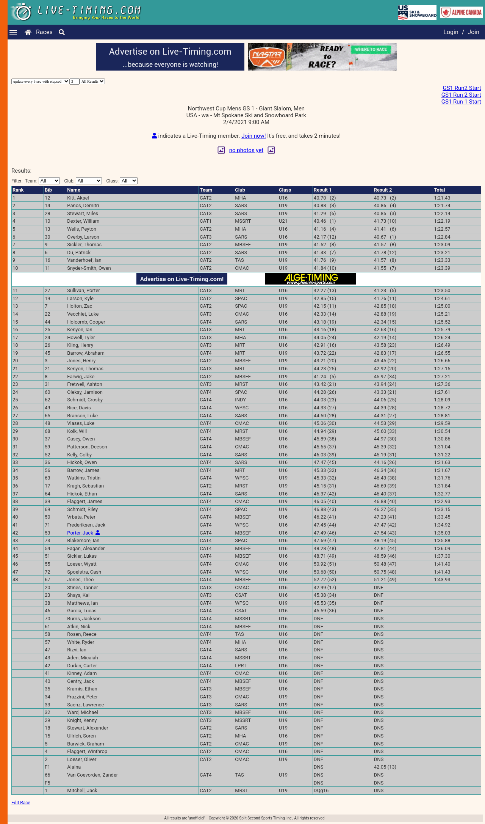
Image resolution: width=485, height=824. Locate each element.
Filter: (35, 180)
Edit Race (20, 802)
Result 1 (323, 190)
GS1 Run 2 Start (461, 94)
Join (473, 32)
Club (240, 190)
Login (450, 32)
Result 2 (383, 190)
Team (206, 190)
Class (285, 190)
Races (44, 32)
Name (73, 190)
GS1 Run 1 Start (461, 101)
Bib (48, 190)
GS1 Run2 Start (462, 88)
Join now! (253, 135)
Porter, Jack (80, 533)
